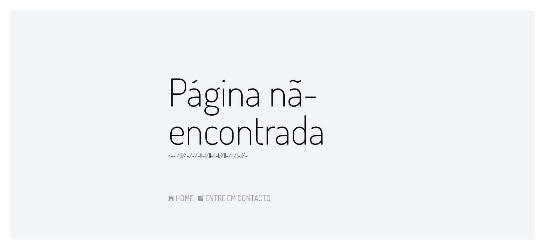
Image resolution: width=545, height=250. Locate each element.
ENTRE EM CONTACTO (234, 198)
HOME (181, 198)
